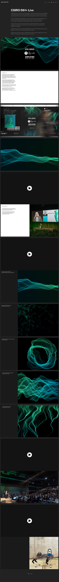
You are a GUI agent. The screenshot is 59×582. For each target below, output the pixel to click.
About (49, 2)
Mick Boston (4, 2)
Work (45, 2)
